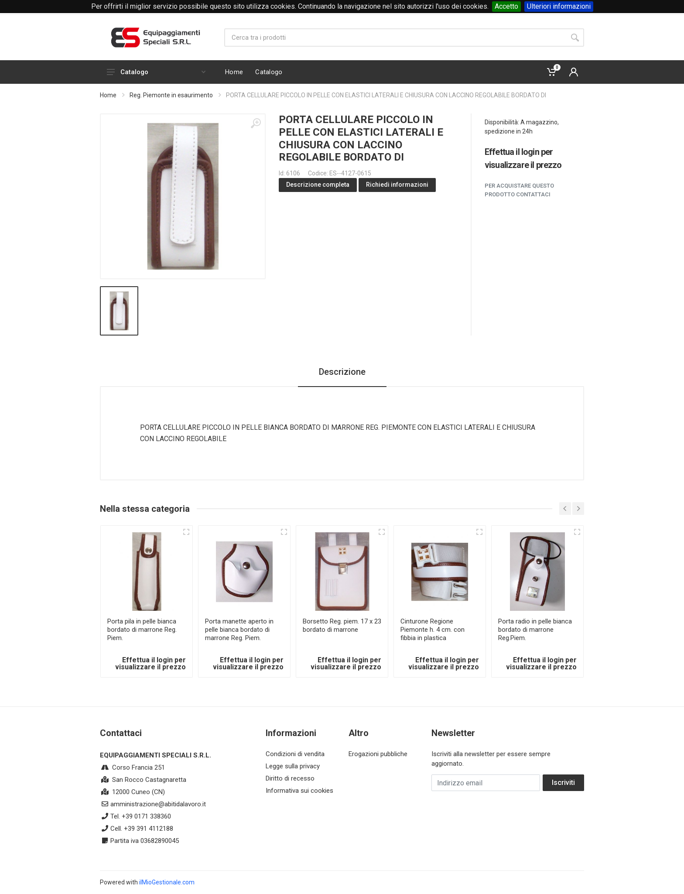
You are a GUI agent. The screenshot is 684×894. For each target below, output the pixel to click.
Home (108, 95)
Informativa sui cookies (299, 791)
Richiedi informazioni (397, 184)
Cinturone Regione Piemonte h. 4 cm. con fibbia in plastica (432, 629)
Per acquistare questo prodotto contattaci (519, 190)
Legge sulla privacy (293, 766)
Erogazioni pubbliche (378, 754)
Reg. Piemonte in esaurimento (171, 95)
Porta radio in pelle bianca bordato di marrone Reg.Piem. (535, 629)
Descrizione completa (317, 184)
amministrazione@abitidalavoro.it (158, 804)
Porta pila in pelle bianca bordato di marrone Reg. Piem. (142, 629)
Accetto (506, 6)
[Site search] (395, 37)
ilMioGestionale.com (167, 882)
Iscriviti (563, 782)
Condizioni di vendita (295, 754)
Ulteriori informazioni (559, 6)
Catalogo (156, 72)
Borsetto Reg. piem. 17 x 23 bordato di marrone (342, 625)
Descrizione (342, 372)
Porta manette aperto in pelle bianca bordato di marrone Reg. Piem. (239, 629)
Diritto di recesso (290, 778)
